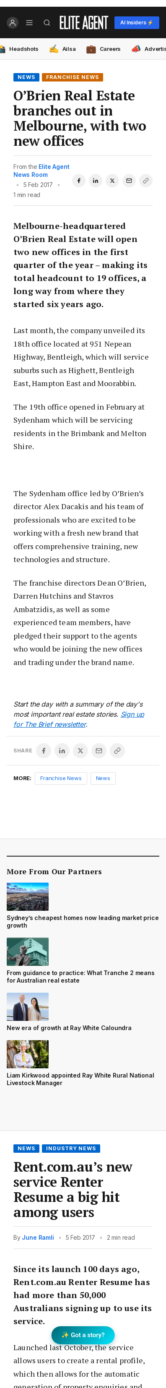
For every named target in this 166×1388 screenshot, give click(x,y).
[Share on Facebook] (79, 180)
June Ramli (38, 1237)
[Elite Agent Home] (84, 22)
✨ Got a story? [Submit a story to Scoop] (82, 1335)
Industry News (71, 1148)
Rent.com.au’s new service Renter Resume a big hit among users (72, 1189)
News (26, 77)
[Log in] (12, 23)
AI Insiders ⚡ (136, 22)
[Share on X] (112, 180)
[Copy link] (146, 180)
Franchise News (72, 77)
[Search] (47, 22)
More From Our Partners (54, 871)
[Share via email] (129, 180)
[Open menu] (29, 22)
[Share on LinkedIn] (95, 180)
